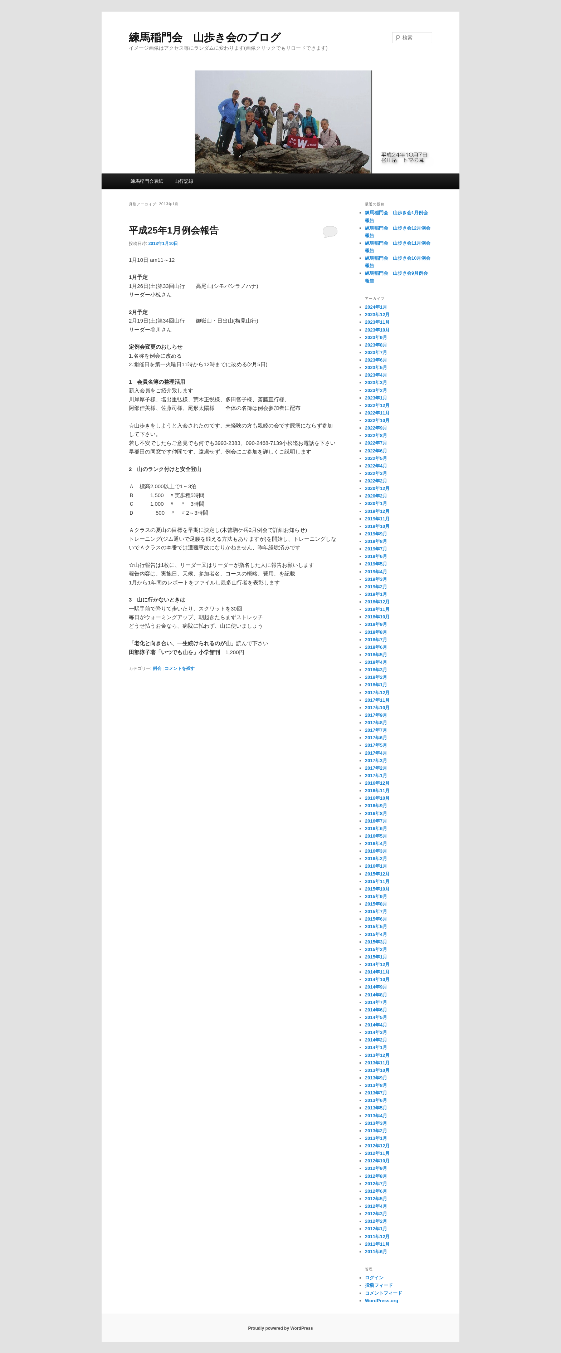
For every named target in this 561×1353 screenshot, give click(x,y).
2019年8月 (376, 541)
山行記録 (184, 181)
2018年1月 (376, 684)
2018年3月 (376, 669)
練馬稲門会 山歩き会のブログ (205, 37)
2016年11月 (377, 790)
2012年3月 (376, 1213)
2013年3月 (376, 1123)
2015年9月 (376, 896)
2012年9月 (376, 1168)
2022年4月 (376, 466)
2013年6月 (376, 1100)
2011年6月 (376, 1251)
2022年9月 (376, 428)
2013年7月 (376, 1092)
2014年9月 (376, 987)
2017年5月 (376, 745)
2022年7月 (376, 443)
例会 (157, 668)
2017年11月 (377, 700)
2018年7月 (376, 639)
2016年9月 (376, 805)
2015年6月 (376, 919)
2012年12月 (377, 1145)
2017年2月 (376, 768)
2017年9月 (376, 715)
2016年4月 (376, 843)
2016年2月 (376, 858)
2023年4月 (376, 375)
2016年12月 (377, 783)
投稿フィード (379, 1285)
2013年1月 (376, 1138)
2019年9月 (376, 533)
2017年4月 (376, 753)
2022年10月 (377, 420)
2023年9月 (376, 337)
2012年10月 (377, 1160)
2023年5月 (376, 367)
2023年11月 (377, 322)
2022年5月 (376, 458)
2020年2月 (376, 496)
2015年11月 (377, 881)
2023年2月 (376, 390)
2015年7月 (376, 911)
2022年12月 (377, 405)
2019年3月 (376, 579)
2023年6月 (376, 360)
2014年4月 (376, 1025)
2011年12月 (377, 1236)
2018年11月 (377, 609)
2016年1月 (376, 866)
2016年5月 (376, 836)
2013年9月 (376, 1077)
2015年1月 (376, 957)
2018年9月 (376, 624)
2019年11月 (377, 518)
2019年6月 (376, 556)
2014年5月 (376, 1017)
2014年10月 (377, 979)
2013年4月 (376, 1115)
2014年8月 (376, 994)
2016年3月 (376, 851)
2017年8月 (376, 722)
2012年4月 (376, 1206)
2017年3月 (376, 760)
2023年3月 (376, 382)
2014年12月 (377, 964)
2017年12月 (377, 692)
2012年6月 (376, 1191)
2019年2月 (376, 586)
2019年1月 (376, 594)
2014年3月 (376, 1032)
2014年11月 (377, 972)
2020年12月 (377, 488)
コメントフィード (383, 1293)
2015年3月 (376, 942)
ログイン (374, 1277)
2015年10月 (377, 889)
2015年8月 (376, 904)
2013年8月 (376, 1085)
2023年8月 (376, 345)
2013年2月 (376, 1130)
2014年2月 (376, 1040)
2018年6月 (376, 647)
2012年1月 (376, 1228)
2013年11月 (377, 1062)
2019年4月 (376, 571)
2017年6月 (376, 737)
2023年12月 (377, 314)
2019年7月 (376, 549)
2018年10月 (377, 616)
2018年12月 (377, 601)
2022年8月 (376, 435)
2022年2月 (376, 481)
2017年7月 (376, 730)
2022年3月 (376, 473)
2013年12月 (377, 1055)
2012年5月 (376, 1198)
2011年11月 (377, 1244)
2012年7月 (376, 1183)
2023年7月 (376, 352)
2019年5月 (376, 564)
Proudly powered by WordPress (280, 1328)
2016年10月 (377, 798)
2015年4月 (376, 934)
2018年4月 (376, 662)
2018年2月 (376, 677)
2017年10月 (377, 707)
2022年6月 (376, 451)
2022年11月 (377, 413)
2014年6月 (376, 1010)
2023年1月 (376, 398)
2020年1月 (376, 503)
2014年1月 (376, 1047)
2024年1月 (376, 307)
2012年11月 (377, 1153)
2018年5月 (376, 654)
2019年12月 (377, 511)
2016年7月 (376, 821)
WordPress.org (381, 1300)
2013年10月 (377, 1070)
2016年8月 (376, 813)
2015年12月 (377, 874)
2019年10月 (377, 526)
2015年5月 (376, 926)
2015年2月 (376, 949)
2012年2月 (376, 1221)
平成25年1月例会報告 (174, 230)
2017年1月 (376, 775)
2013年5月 (376, 1108)
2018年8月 (376, 632)
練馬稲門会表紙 (147, 181)
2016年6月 (376, 828)
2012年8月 (376, 1176)
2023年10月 (377, 330)
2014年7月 (376, 1002)
